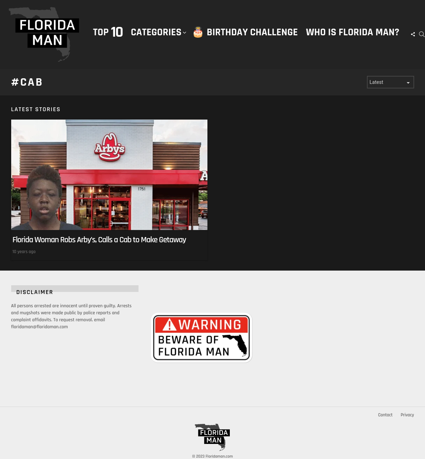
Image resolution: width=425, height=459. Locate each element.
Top (108, 32)
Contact (385, 415)
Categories (156, 39)
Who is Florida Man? (352, 32)
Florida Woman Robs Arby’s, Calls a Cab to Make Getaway (99, 240)
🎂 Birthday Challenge (245, 32)
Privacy (407, 415)
